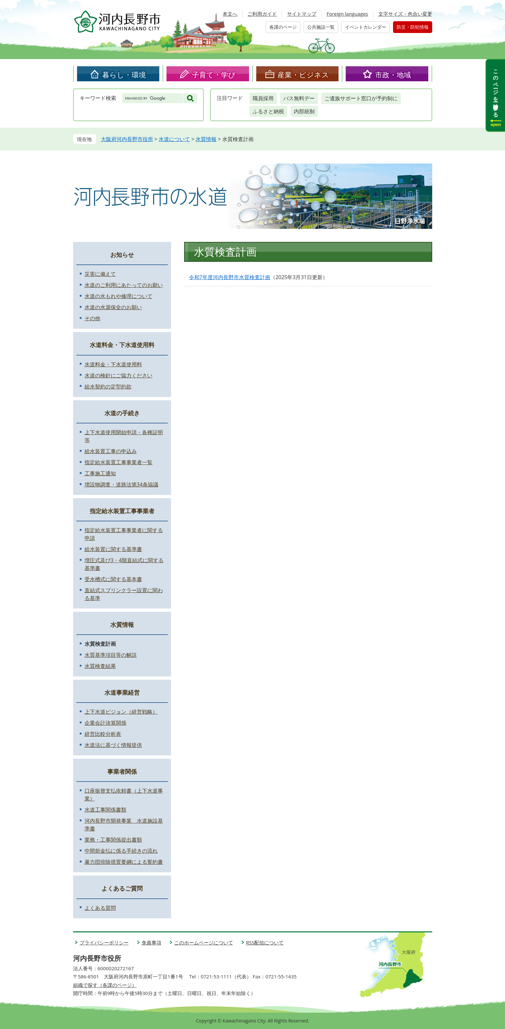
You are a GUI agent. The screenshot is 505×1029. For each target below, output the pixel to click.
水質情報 (206, 139)
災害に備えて (100, 273)
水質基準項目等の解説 (111, 654)
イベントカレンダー (365, 27)
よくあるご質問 (122, 888)
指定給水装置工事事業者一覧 (118, 462)
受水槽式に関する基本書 (113, 579)
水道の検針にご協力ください (118, 375)
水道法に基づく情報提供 (113, 745)
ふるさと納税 (268, 111)
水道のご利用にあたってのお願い (124, 285)
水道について (174, 139)
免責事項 (151, 942)
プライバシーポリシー (104, 942)
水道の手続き (122, 413)
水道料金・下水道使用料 (122, 345)
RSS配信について (265, 942)
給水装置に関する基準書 (113, 549)
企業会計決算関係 (105, 722)
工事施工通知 (100, 473)
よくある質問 (100, 907)
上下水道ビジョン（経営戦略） (121, 711)
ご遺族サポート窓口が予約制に (361, 98)
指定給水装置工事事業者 (122, 511)
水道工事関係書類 (105, 809)
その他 (92, 318)
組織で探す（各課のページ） (105, 985)
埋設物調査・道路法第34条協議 (121, 484)
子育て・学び (214, 74)
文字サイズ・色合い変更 (405, 13)
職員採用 (263, 98)
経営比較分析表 (103, 733)
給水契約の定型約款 (108, 386)
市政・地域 (393, 74)
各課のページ (283, 27)
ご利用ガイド (262, 13)
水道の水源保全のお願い (113, 307)
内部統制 (304, 111)
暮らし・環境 (124, 74)
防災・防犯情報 (413, 27)
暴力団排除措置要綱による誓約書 (124, 861)
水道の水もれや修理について (118, 296)
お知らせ (122, 255)
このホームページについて (203, 942)
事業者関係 (122, 771)
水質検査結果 (100, 666)
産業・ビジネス (303, 74)
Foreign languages (347, 13)
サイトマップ (301, 13)
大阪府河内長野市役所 (127, 139)
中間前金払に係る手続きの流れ (121, 850)
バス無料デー (299, 98)
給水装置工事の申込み (111, 451)
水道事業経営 (122, 692)
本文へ (230, 13)
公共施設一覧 (321, 27)
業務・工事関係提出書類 (113, 839)
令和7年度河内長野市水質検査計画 (229, 277)
